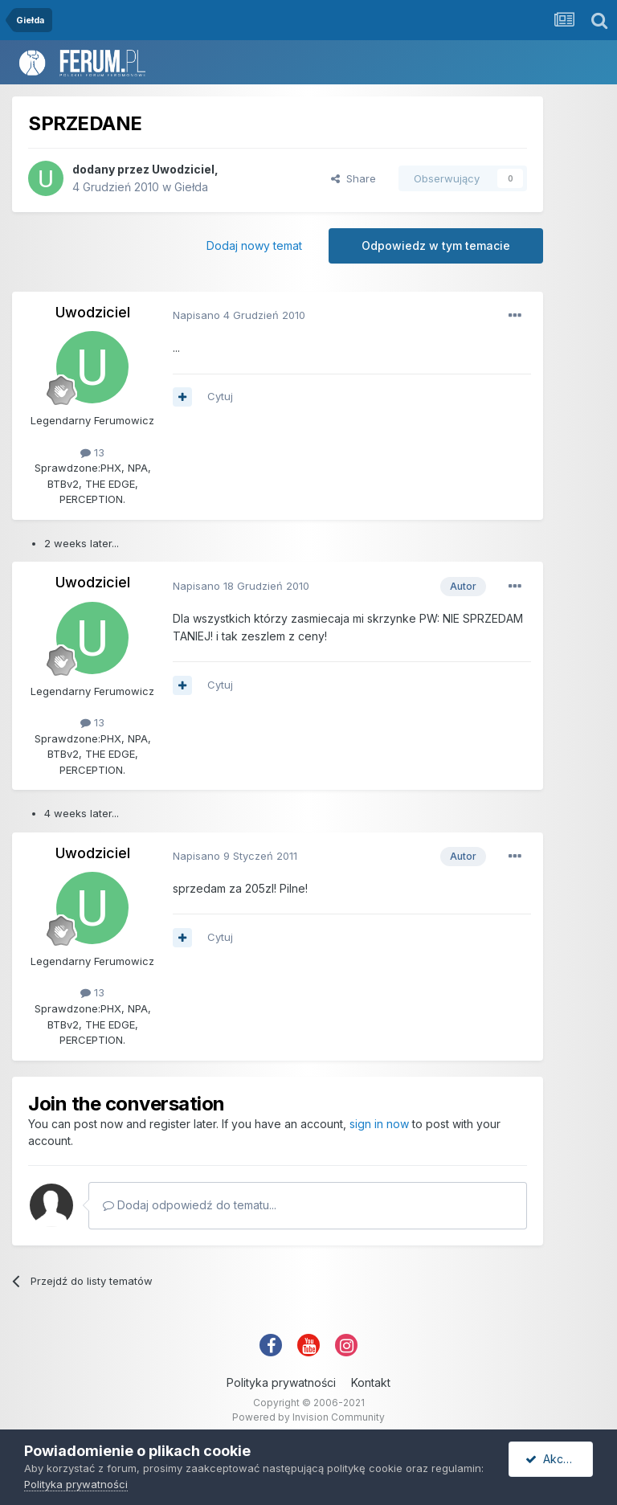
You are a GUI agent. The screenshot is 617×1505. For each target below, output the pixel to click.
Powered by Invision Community (308, 1417)
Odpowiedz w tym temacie (436, 245)
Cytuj (220, 396)
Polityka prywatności (281, 1382)
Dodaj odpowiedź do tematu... (189, 1205)
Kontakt (370, 1382)
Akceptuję (559, 1459)
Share (353, 178)
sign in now (379, 1124)
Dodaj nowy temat (254, 245)
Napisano (239, 315)
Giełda (191, 187)
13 (92, 452)
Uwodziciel (183, 169)
